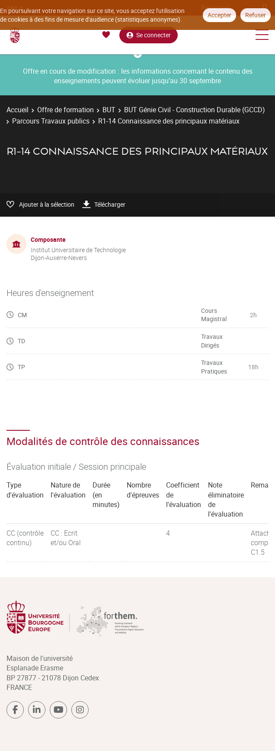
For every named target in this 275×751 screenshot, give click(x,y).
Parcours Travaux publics (51, 121)
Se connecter (148, 35)
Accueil (17, 109)
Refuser (255, 15)
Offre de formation (65, 109)
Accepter (219, 15)
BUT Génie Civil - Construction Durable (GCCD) (194, 109)
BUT (108, 109)
